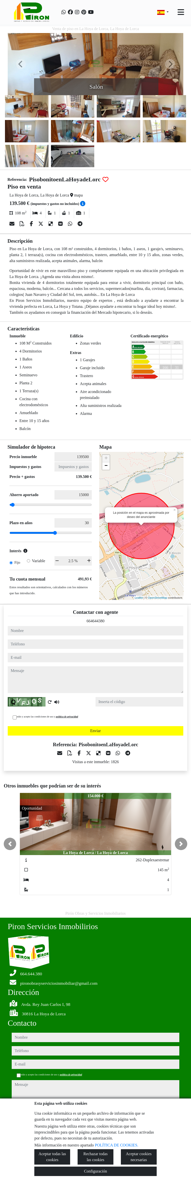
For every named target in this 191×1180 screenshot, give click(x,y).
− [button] (106, 466)
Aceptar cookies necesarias (139, 1157)
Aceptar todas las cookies (52, 1157)
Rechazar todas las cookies (95, 1157)
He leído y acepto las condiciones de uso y (45, 716)
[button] (10, 844)
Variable (38, 561)
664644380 (95, 621)
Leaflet (139, 597)
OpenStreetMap (157, 597)
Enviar (95, 731)
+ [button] (106, 458)
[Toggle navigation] (181, 12)
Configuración (95, 1171)
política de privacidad (67, 716)
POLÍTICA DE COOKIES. (116, 1145)
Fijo (17, 562)
